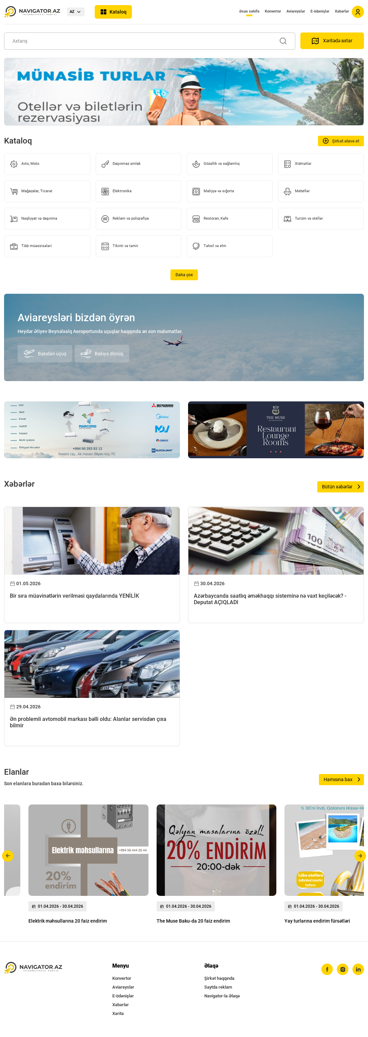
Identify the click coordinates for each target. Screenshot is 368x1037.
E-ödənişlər (319, 11)
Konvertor (273, 11)
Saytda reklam (218, 987)
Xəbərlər (342, 11)
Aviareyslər (295, 11)
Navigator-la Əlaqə (222, 995)
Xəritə (118, 1013)
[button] (8, 855)
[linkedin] (358, 969)
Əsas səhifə (249, 11)
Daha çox (184, 274)
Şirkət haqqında (219, 978)
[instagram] (342, 969)
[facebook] (327, 969)
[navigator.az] (33, 968)
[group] (88, 866)
